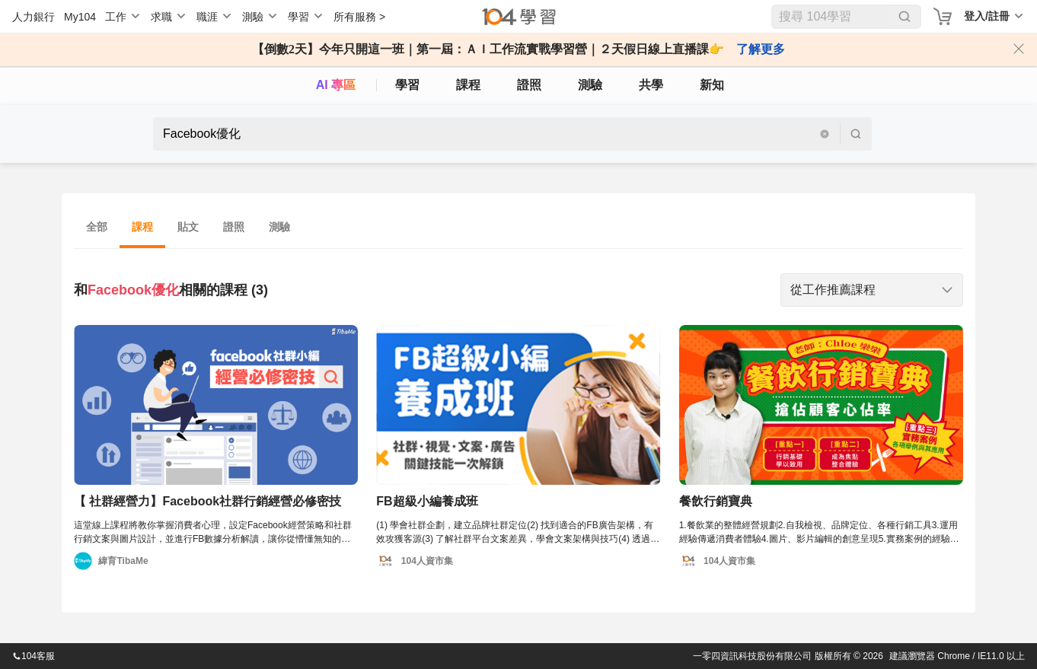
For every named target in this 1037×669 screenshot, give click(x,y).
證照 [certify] (529, 84)
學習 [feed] (407, 84)
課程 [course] (468, 84)
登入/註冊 (987, 16)
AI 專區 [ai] (336, 84)
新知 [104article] (712, 84)
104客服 (33, 656)
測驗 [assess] (590, 84)
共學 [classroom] (651, 84)
